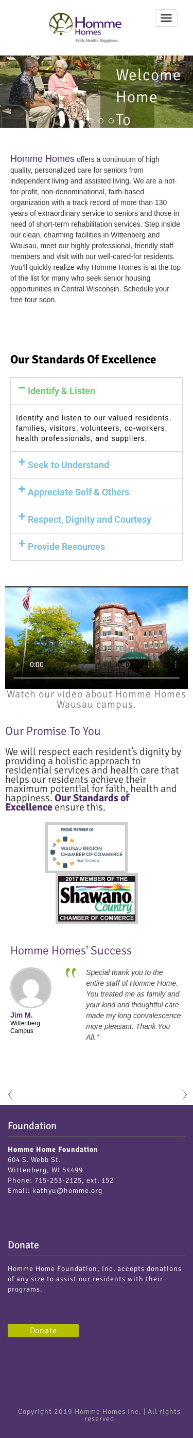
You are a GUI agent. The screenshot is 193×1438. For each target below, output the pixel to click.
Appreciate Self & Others (78, 492)
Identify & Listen (61, 390)
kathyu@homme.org (67, 1190)
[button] (96, 391)
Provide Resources (66, 546)
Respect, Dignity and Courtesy (89, 519)
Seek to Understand (68, 464)
